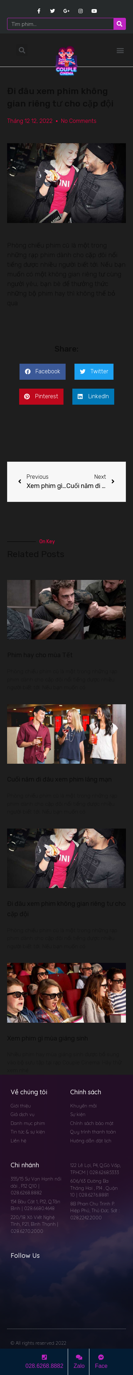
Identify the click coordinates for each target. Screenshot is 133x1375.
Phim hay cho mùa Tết (40, 655)
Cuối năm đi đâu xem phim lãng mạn (59, 779)
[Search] (119, 24)
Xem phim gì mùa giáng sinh (47, 1038)
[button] (120, 50)
